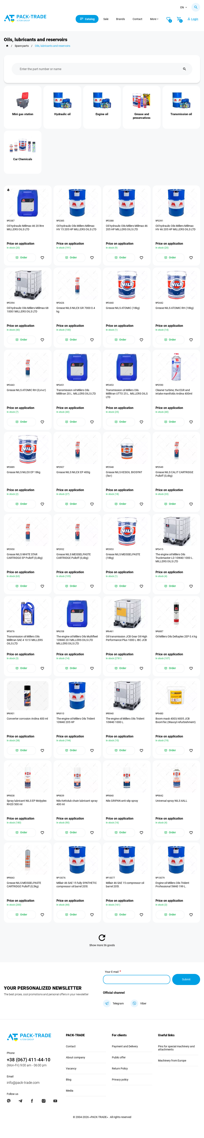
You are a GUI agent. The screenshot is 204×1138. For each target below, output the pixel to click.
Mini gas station (22, 114)
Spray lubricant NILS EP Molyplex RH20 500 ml (27, 802)
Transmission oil (181, 114)
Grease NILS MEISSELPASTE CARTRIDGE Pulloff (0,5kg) (24, 884)
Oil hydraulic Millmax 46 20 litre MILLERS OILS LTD (25, 227)
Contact (137, 19)
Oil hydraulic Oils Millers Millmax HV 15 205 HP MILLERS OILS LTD (76, 227)
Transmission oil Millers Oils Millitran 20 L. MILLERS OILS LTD (76, 392)
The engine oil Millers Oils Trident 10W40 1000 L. (125, 720)
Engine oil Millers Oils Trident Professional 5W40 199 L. (172, 884)
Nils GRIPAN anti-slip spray (122, 800)
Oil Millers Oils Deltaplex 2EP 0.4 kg (176, 636)
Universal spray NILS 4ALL (171, 800)
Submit (186, 979)
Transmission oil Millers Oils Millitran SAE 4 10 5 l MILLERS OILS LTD (25, 640)
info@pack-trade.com (23, 1083)
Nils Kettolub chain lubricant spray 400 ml (77, 802)
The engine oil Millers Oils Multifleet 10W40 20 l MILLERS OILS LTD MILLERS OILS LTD (77, 640)
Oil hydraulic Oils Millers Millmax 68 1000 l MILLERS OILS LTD (27, 309)
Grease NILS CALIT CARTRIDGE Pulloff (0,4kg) (174, 474)
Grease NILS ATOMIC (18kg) (123, 307)
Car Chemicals (22, 159)
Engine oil (102, 114)
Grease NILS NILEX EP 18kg (23, 472)
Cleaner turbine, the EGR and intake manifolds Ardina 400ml (174, 392)
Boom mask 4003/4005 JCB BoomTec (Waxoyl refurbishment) (176, 720)
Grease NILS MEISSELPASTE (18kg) (123, 556)
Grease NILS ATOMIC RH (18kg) (175, 307)
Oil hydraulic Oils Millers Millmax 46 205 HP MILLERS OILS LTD (127, 227)
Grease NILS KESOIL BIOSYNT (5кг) (124, 474)
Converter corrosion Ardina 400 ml (27, 718)
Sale (105, 19)
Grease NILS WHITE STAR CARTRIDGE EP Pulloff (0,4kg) (25, 556)
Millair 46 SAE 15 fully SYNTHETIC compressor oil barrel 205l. (76, 884)
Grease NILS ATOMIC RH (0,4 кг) (26, 390)
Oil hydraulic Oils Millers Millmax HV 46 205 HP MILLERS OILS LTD (175, 227)
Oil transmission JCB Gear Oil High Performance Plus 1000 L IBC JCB (126, 638)
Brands (120, 19)
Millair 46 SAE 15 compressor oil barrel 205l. (125, 884)
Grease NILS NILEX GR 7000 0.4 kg (75, 309)
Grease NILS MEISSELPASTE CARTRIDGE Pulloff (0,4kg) (73, 556)
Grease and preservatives (141, 116)
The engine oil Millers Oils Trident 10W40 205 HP (75, 720)
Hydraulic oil (62, 114)
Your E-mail (111, 971)
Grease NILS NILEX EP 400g (73, 472)
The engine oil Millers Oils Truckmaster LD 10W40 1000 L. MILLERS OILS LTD (174, 558)
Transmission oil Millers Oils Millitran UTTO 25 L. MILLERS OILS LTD (127, 394)
